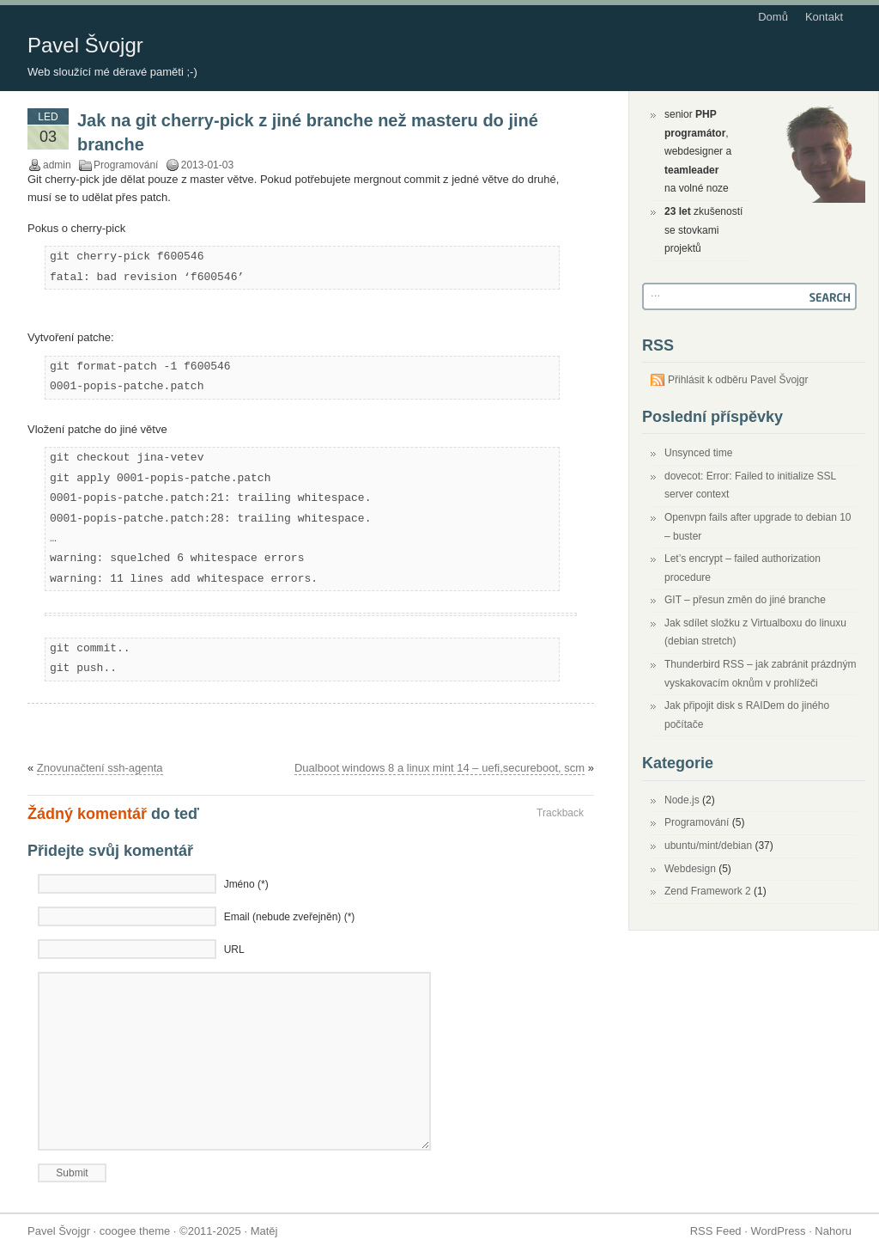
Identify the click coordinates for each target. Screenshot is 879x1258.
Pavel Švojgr (85, 45)
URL (234, 950)
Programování (126, 165)
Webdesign (690, 869)
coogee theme (135, 1230)
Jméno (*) (246, 884)
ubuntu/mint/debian (708, 846)
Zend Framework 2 (707, 891)
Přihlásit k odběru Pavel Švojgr (738, 380)
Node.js (682, 800)
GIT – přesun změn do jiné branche (745, 600)
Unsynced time (698, 453)
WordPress (777, 1230)
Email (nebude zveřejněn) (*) (289, 917)
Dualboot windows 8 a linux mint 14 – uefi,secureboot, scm (439, 767)
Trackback (560, 813)
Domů (773, 16)
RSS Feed (716, 1230)
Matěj (264, 1230)
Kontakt (824, 16)
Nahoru (833, 1230)
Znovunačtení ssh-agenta (100, 767)
